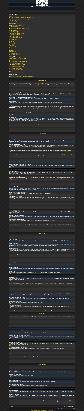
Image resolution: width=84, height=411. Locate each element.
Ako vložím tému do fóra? (13, 30)
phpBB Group (69, 150)
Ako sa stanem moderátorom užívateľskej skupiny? (16, 52)
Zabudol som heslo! (12, 18)
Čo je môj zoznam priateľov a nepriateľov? (15, 60)
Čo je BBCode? (11, 41)
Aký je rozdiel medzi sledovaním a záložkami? (15, 68)
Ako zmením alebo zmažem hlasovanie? (15, 34)
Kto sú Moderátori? (12, 50)
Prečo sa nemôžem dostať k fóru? (14, 35)
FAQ (38, 6)
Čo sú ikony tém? (11, 47)
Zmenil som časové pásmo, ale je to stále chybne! (16, 25)
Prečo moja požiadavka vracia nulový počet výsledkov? (17, 64)
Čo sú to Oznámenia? (12, 45)
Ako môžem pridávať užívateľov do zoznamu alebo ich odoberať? (18, 61)
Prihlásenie (51, 6)
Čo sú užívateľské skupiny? (13, 51)
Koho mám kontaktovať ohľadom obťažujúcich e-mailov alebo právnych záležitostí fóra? (21, 76)
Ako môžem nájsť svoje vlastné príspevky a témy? (16, 66)
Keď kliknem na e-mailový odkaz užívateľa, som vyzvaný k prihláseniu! (19, 28)
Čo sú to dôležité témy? (12, 46)
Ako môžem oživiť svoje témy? (13, 39)
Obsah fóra (11, 406)
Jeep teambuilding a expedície (42, 410)
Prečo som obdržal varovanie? (13, 36)
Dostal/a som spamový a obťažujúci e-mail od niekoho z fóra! (18, 58)
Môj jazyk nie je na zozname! (13, 26)
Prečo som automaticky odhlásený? (14, 16)
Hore (10, 95)
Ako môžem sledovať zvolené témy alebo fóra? (16, 69)
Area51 (58, 395)
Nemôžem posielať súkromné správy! (14, 57)
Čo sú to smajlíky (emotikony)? (13, 43)
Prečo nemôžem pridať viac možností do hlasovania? (16, 33)
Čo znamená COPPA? (12, 20)
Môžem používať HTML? (12, 42)
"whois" (70, 400)
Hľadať (32, 6)
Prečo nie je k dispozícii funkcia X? (14, 75)
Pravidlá (43, 6)
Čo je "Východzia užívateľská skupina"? (15, 54)
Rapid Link (47, 6)
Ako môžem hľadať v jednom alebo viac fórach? (16, 63)
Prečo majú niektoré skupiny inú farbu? (14, 53)
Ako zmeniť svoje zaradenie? (13, 27)
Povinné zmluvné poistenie (50, 410)
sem (73, 391)
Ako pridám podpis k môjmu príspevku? (15, 32)
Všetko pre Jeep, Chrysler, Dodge (35, 410)
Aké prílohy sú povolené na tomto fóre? (15, 72)
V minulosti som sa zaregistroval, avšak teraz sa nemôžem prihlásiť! (19, 19)
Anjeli (41, 6)
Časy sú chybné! (11, 24)
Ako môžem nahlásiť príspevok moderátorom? (15, 37)
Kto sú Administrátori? (12, 49)
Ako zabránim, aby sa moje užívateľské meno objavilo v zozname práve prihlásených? (21, 17)
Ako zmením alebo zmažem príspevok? (15, 31)
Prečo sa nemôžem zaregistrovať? (14, 21)
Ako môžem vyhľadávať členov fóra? (14, 65)
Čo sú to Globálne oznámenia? (13, 44)
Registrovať (35, 6)
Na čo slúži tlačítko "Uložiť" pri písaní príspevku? (16, 38)
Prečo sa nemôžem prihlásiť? (13, 15)
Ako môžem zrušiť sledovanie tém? (14, 70)
